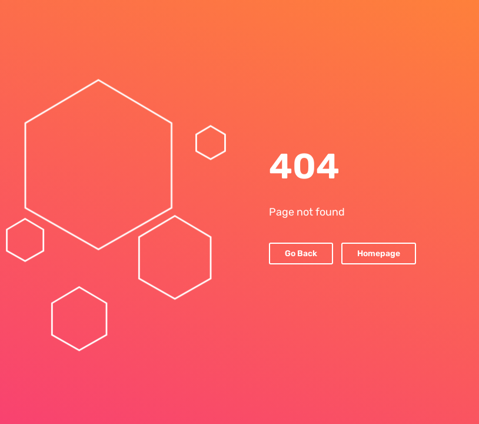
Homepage (378, 254)
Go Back (301, 254)
